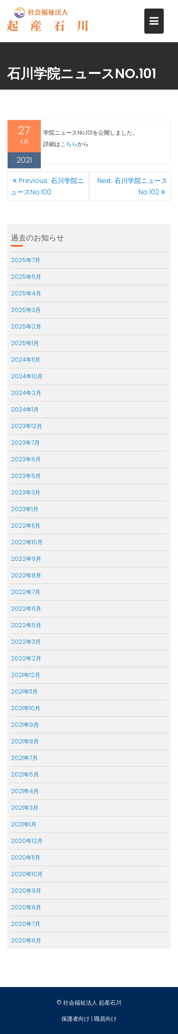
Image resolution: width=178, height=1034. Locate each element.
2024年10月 (27, 376)
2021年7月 (24, 758)
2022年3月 (26, 642)
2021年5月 (25, 774)
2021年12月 (25, 675)
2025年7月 (25, 260)
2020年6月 (26, 940)
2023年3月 (25, 492)
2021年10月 (25, 708)
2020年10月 (27, 874)
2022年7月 (25, 592)
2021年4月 (25, 791)
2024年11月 (25, 360)
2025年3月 (26, 310)
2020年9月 (26, 891)
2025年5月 (26, 277)
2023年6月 (26, 459)
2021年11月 (24, 691)
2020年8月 (26, 907)
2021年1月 (24, 824)
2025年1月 (25, 343)
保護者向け (75, 1019)
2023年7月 (25, 443)
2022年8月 (26, 575)
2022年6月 (26, 608)
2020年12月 (27, 841)
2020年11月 (25, 857)
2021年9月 (25, 725)
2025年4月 (26, 293)
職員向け (105, 1019)
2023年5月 (26, 476)
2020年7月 (25, 924)
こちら (68, 145)
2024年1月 (25, 409)
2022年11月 (25, 526)
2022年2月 (26, 658)
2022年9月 (26, 559)
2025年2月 (26, 326)
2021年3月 (24, 808)
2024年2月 (26, 393)
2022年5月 (26, 625)
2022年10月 (27, 542)
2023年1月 (24, 509)
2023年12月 (26, 426)
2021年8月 (25, 741)
